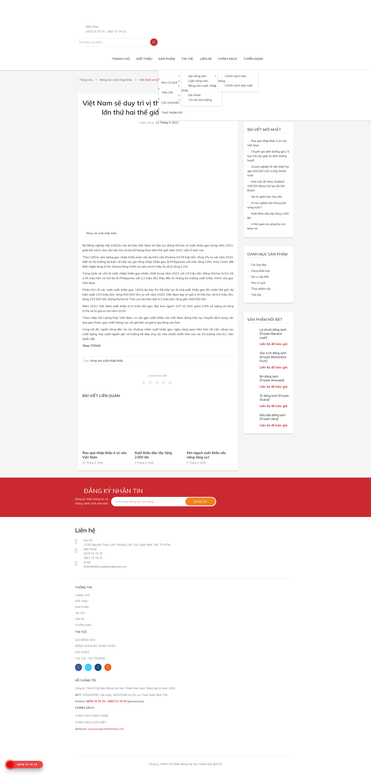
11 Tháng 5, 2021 (167, 122)
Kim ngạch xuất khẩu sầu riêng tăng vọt (206, 455)
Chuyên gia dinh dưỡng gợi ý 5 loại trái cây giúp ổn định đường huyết (268, 156)
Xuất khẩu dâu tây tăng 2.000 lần (153, 455)
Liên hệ (79, 618)
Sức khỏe (82, 652)
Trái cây (256, 294)
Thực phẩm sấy (261, 288)
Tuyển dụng (83, 624)
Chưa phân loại (260, 271)
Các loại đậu (259, 264)
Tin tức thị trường (90, 658)
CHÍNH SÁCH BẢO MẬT (91, 722)
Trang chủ (86, 79)
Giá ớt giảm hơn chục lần (266, 196)
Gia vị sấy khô (260, 276)
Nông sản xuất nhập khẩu (116, 79)
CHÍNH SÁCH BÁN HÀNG (91, 715)
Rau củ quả (258, 283)
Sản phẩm (81, 606)
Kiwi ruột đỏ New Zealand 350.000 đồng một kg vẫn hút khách (266, 186)
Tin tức (80, 613)
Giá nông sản (85, 640)
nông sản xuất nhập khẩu (106, 360)
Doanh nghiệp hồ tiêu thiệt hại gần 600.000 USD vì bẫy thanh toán (268, 171)
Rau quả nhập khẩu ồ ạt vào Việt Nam (104, 455)
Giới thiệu (81, 601)
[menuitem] (121, 59)
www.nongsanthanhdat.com (106, 729)
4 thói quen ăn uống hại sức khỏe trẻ (266, 226)
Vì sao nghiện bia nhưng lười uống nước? (266, 205)
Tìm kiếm (154, 42)
